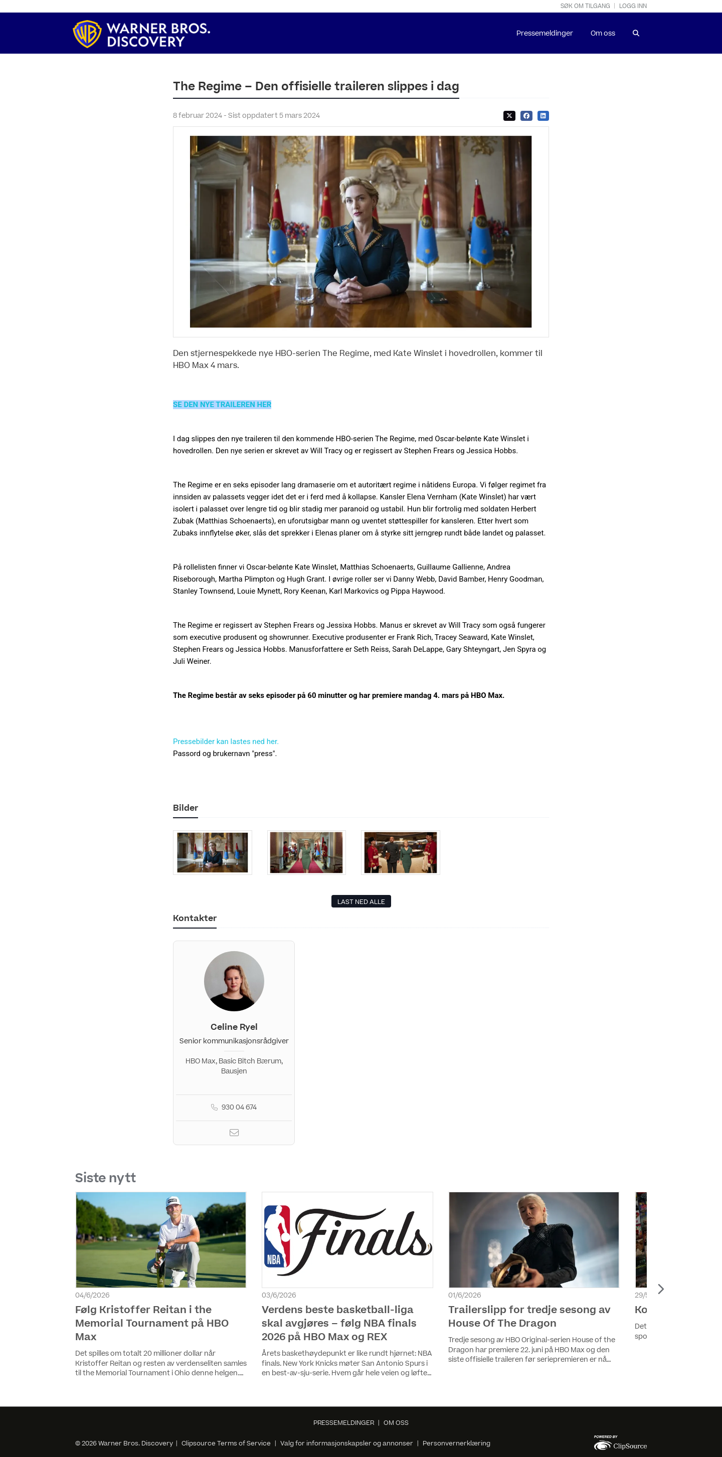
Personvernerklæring (456, 1443)
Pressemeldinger (544, 34)
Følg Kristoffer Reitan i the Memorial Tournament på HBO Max (152, 1323)
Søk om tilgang (585, 6)
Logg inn (633, 6)
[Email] (234, 1134)
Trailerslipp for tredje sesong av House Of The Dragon (529, 1317)
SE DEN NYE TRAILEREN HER (222, 404)
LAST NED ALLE (361, 901)
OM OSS (396, 1422)
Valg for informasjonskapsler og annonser (346, 1443)
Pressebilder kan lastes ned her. (226, 741)
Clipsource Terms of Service (227, 1443)
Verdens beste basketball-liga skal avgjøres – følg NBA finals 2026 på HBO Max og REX (339, 1323)
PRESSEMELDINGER (343, 1422)
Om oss (603, 34)
